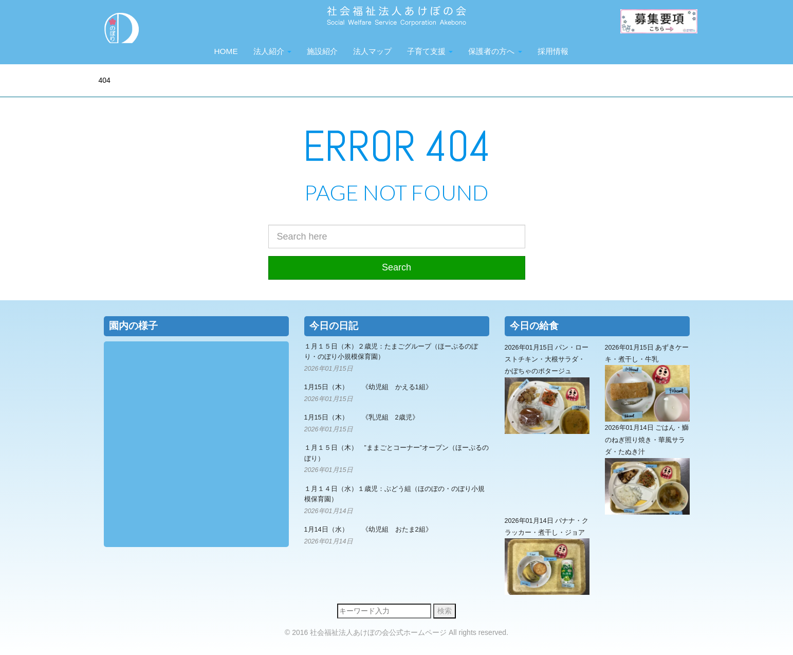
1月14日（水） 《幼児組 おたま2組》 (368, 529)
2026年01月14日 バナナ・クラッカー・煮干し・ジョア (547, 556)
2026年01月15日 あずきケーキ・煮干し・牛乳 (647, 383)
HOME (226, 51)
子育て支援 (430, 51)
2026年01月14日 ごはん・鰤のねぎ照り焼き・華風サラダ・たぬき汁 (647, 469)
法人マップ (372, 51)
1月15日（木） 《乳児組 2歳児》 (361, 417)
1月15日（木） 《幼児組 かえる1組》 (368, 387)
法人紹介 (272, 51)
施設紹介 (322, 51)
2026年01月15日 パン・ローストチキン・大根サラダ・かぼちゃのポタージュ (547, 389)
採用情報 (553, 51)
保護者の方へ (495, 51)
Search (396, 267)
